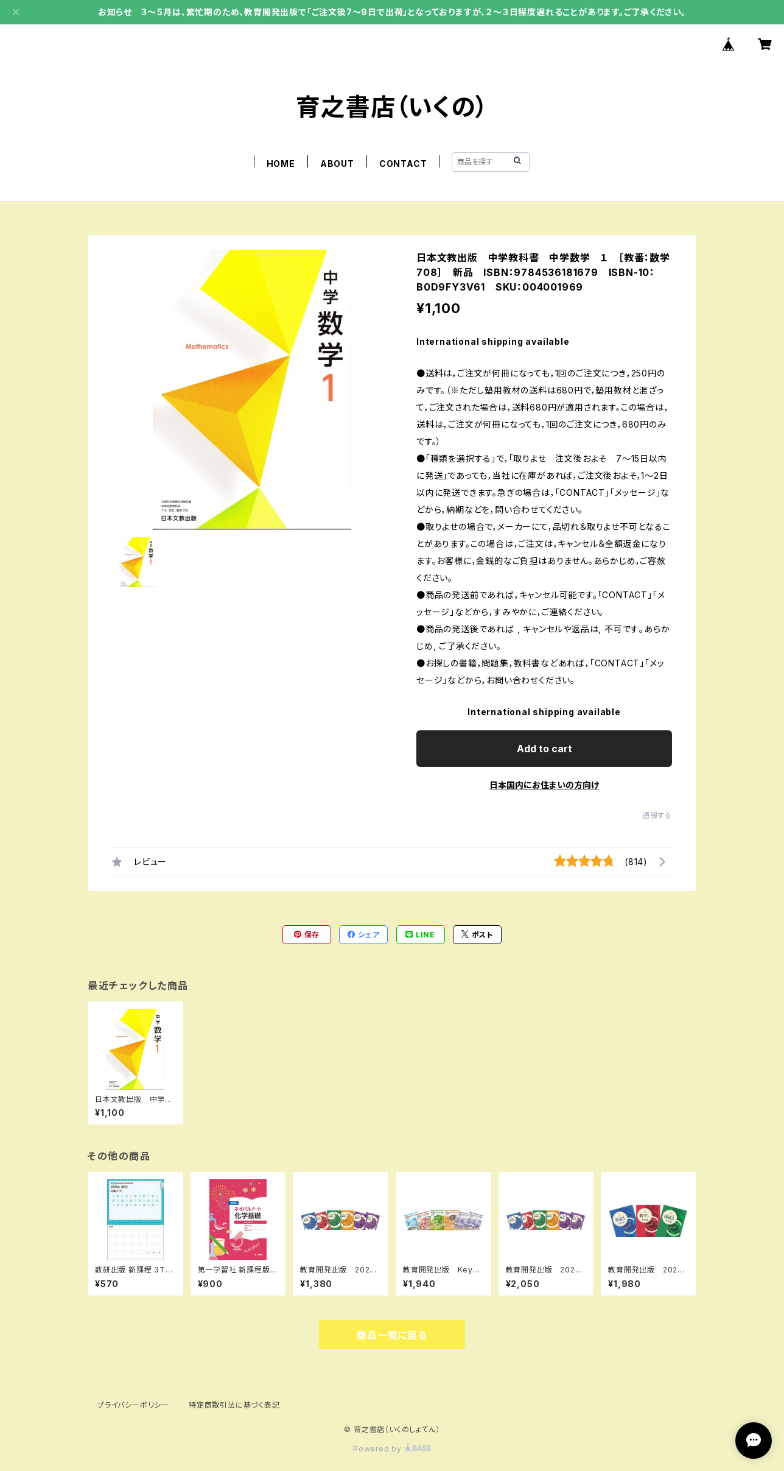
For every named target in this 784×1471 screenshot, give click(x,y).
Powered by (392, 1448)
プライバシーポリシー (133, 1404)
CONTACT (403, 163)
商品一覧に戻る (392, 1335)
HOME (281, 163)
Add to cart (544, 749)
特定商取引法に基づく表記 (234, 1404)
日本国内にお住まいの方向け (544, 785)
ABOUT (337, 163)
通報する (657, 815)
